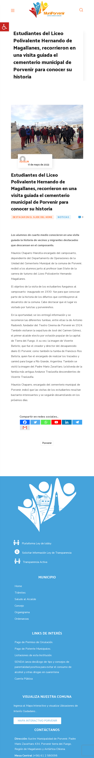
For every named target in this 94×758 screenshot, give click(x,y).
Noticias (63, 217)
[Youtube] (56, 422)
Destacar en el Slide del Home (32, 217)
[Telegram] (77, 422)
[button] (4, 26)
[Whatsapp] (46, 422)
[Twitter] (35, 422)
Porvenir (47, 443)
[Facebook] (25, 422)
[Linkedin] (67, 422)
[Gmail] (25, 427)
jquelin (24, 160)
